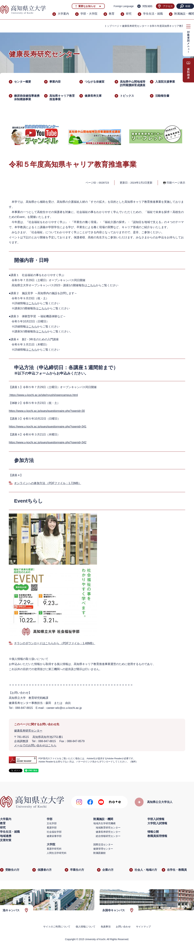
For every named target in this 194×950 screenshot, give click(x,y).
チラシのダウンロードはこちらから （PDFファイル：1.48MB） (54, 643)
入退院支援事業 (165, 81)
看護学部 (52, 827)
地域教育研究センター (108, 827)
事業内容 (55, 81)
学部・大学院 (88, 13)
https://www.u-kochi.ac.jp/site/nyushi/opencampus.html (43, 395)
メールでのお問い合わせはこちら (35, 745)
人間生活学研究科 (56, 853)
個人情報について (85, 926)
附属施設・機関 (184, 13)
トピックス (127, 95)
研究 (129, 13)
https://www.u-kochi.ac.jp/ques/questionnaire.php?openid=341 (47, 426)
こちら (91, 285)
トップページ (111, 25)
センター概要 (22, 81)
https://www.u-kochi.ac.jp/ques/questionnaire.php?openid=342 (47, 442)
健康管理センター (103, 848)
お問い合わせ (123, 926)
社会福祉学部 (54, 831)
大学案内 (63, 13)
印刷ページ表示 (176, 182)
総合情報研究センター (108, 836)
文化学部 (52, 823)
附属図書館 (99, 853)
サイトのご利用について (56, 926)
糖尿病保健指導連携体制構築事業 (27, 97)
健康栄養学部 (54, 836)
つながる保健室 (94, 81)
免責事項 (106, 926)
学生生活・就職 (153, 13)
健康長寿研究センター (134, 25)
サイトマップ (143, 926)
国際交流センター (103, 844)
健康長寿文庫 (93, 95)
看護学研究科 (54, 848)
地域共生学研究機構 (104, 823)
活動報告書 (162, 95)
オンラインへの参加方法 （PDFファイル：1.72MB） (47, 483)
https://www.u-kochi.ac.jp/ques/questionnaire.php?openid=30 (47, 410)
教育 (111, 13)
